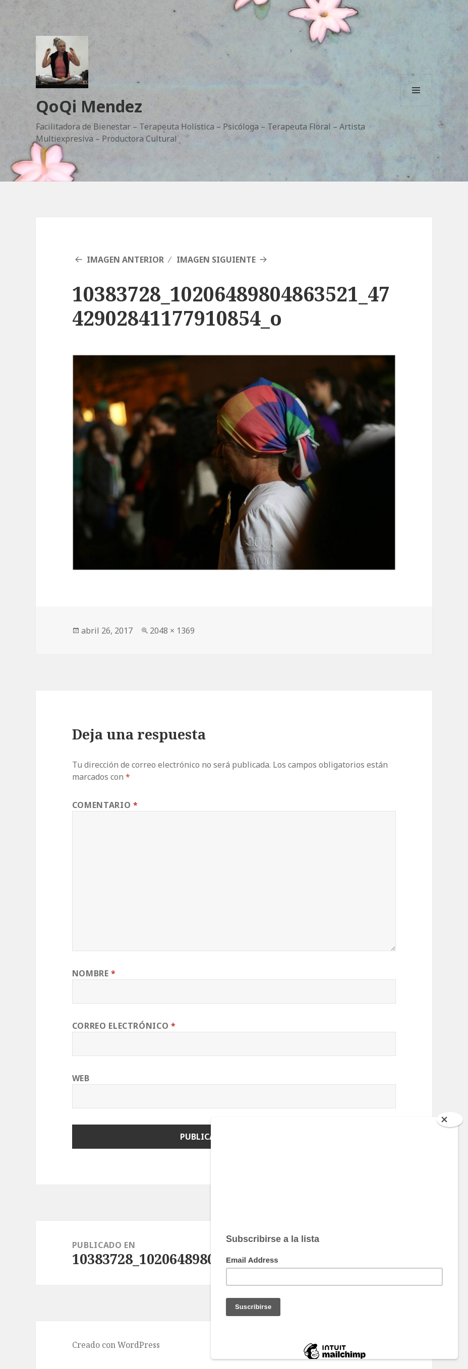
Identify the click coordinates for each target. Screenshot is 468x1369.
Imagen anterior (125, 259)
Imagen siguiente (216, 259)
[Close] (450, 1119)
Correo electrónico (124, 1025)
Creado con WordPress (116, 1344)
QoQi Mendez (89, 106)
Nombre (94, 973)
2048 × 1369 (172, 630)
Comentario (105, 805)
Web (81, 1078)
